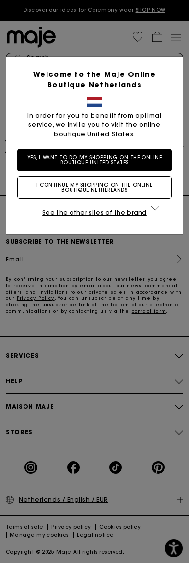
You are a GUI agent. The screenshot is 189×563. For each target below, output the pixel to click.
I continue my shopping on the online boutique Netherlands (94, 187)
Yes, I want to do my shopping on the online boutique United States (94, 160)
